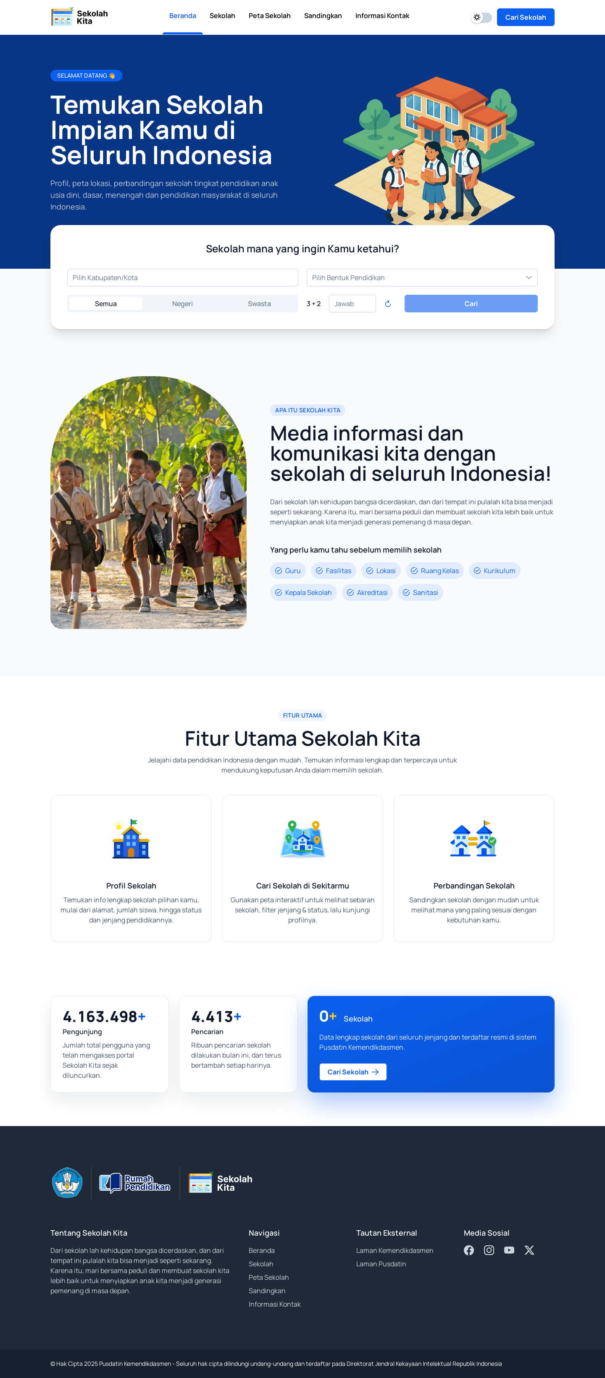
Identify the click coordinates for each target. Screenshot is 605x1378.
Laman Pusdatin (381, 1263)
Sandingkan (267, 1290)
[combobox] (182, 277)
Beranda (262, 1250)
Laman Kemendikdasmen (395, 1250)
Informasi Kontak (275, 1304)
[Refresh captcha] (387, 303)
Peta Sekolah (269, 1277)
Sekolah (261, 1263)
